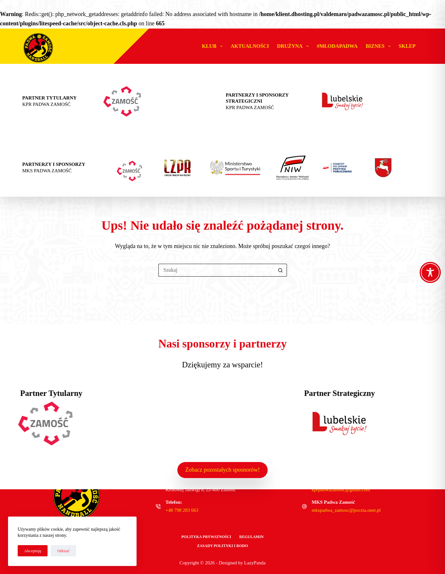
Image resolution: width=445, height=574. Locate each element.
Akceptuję (32, 550)
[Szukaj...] (216, 270)
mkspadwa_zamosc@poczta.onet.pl (346, 510)
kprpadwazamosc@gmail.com (341, 489)
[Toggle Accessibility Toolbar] (430, 272)
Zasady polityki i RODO (222, 546)
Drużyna (294, 46)
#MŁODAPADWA (337, 46)
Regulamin (251, 537)
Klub (213, 46)
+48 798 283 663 (181, 510)
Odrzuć (63, 550)
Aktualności (250, 46)
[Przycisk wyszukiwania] (280, 270)
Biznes (379, 46)
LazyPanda (255, 562)
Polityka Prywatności (206, 537)
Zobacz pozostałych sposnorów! (222, 470)
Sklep (407, 46)
